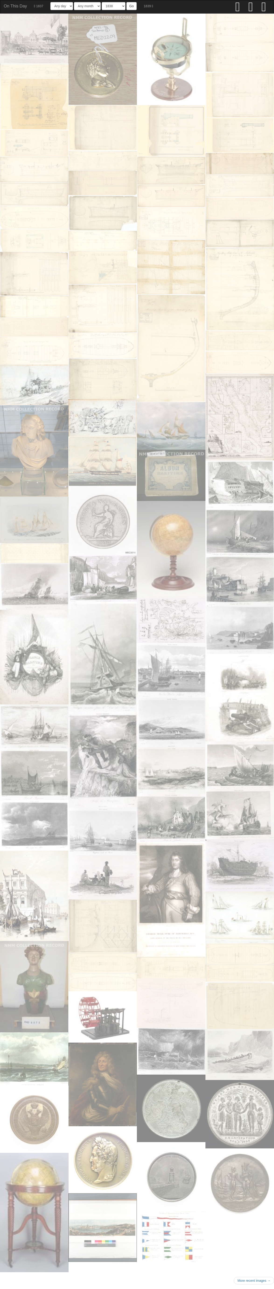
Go (131, 6)
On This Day (15, 6)
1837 (38, 6)
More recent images (254, 1280)
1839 (148, 6)
